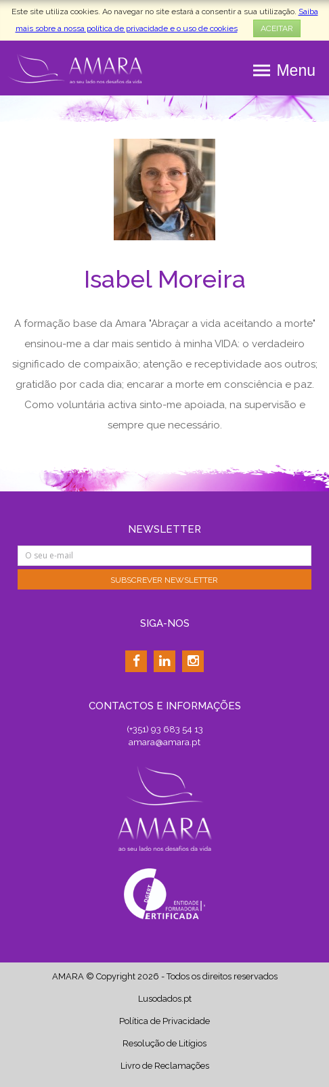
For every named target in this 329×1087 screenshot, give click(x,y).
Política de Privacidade (164, 1021)
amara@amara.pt (164, 741)
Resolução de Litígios (164, 1043)
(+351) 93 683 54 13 (165, 729)
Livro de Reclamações (164, 1066)
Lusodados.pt (165, 999)
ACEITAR (277, 28)
